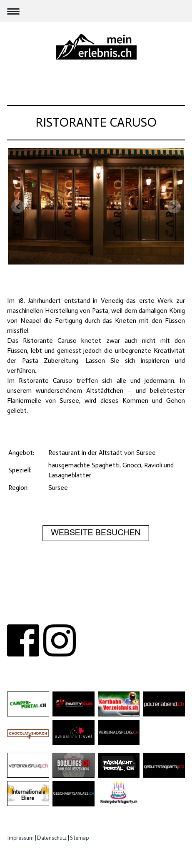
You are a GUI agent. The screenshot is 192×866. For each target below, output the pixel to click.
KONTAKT (75, 615)
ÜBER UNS (40, 615)
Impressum (20, 837)
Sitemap (79, 837)
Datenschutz (52, 837)
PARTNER (109, 615)
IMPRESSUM (148, 615)
